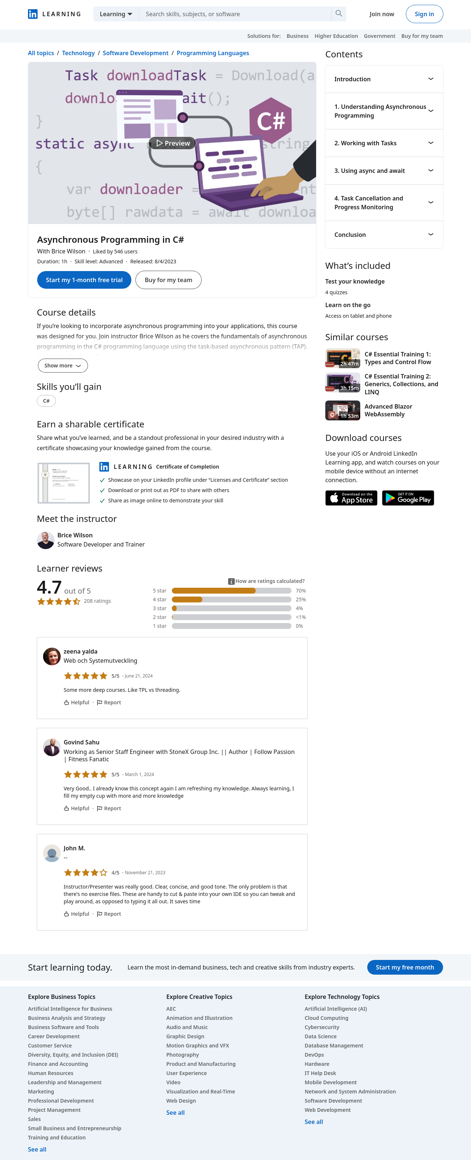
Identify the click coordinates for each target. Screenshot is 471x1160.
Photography (182, 1054)
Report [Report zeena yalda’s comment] (109, 702)
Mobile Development (331, 1082)
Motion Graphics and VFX (197, 1045)
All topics (41, 53)
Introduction (384, 79)
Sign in (424, 14)
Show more (63, 365)
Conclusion (384, 235)
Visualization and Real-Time (200, 1091)
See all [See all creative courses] (175, 1113)
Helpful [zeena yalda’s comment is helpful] (76, 702)
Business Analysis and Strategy (66, 1017)
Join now (382, 14)
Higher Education (336, 35)
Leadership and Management (65, 1082)
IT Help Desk (320, 1073)
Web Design (181, 1100)
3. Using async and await (384, 171)
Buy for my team (422, 35)
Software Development (136, 53)
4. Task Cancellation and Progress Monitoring (384, 202)
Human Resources (50, 1073)
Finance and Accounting (58, 1063)
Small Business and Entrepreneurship (74, 1128)
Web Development (328, 1109)
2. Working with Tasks (384, 143)
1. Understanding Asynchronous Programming (384, 111)
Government (380, 35)
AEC (171, 1008)
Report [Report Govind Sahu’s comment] (109, 808)
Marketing (41, 1091)
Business (298, 35)
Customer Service (50, 1045)
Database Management (334, 1045)
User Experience (186, 1073)
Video (173, 1082)
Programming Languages (213, 53)
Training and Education (57, 1137)
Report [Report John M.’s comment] (109, 913)
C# (46, 400)
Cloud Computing (326, 1017)
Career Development (54, 1036)
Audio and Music (187, 1027)
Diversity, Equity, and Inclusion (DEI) (73, 1054)
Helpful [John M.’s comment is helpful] (76, 913)
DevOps (314, 1054)
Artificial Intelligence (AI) (336, 1008)
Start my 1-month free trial (84, 280)
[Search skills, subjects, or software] (232, 14)
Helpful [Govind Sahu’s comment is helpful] (76, 808)
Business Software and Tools (63, 1027)
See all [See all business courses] (37, 1149)
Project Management (54, 1109)
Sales (34, 1118)
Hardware (317, 1063)
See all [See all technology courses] (314, 1122)
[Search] (339, 14)
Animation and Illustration (199, 1017)
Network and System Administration (350, 1091)
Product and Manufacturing (201, 1063)
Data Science (321, 1036)
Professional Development (61, 1100)
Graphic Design (185, 1036)
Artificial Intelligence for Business (70, 1008)
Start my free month (405, 967)
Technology (78, 53)
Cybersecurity (322, 1027)
